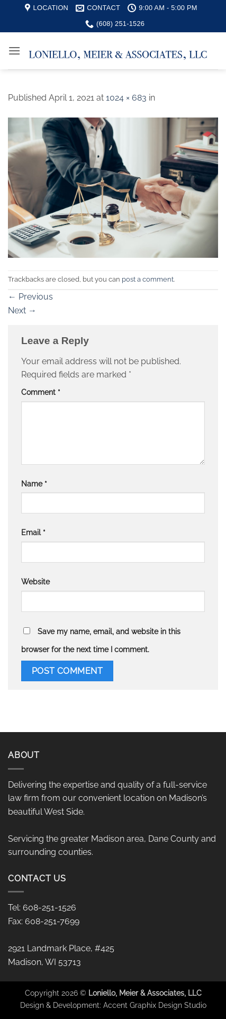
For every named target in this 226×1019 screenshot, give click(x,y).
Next (22, 310)
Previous (30, 297)
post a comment (148, 279)
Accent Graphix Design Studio (154, 1004)
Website (35, 581)
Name (34, 483)
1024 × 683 (126, 98)
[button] (14, 51)
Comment (40, 391)
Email (33, 532)
